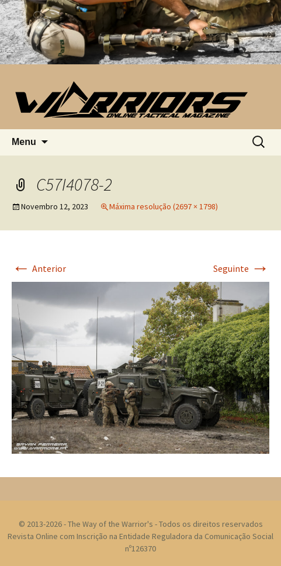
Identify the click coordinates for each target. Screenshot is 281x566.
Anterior (39, 268)
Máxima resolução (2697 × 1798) (163, 206)
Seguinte (241, 268)
